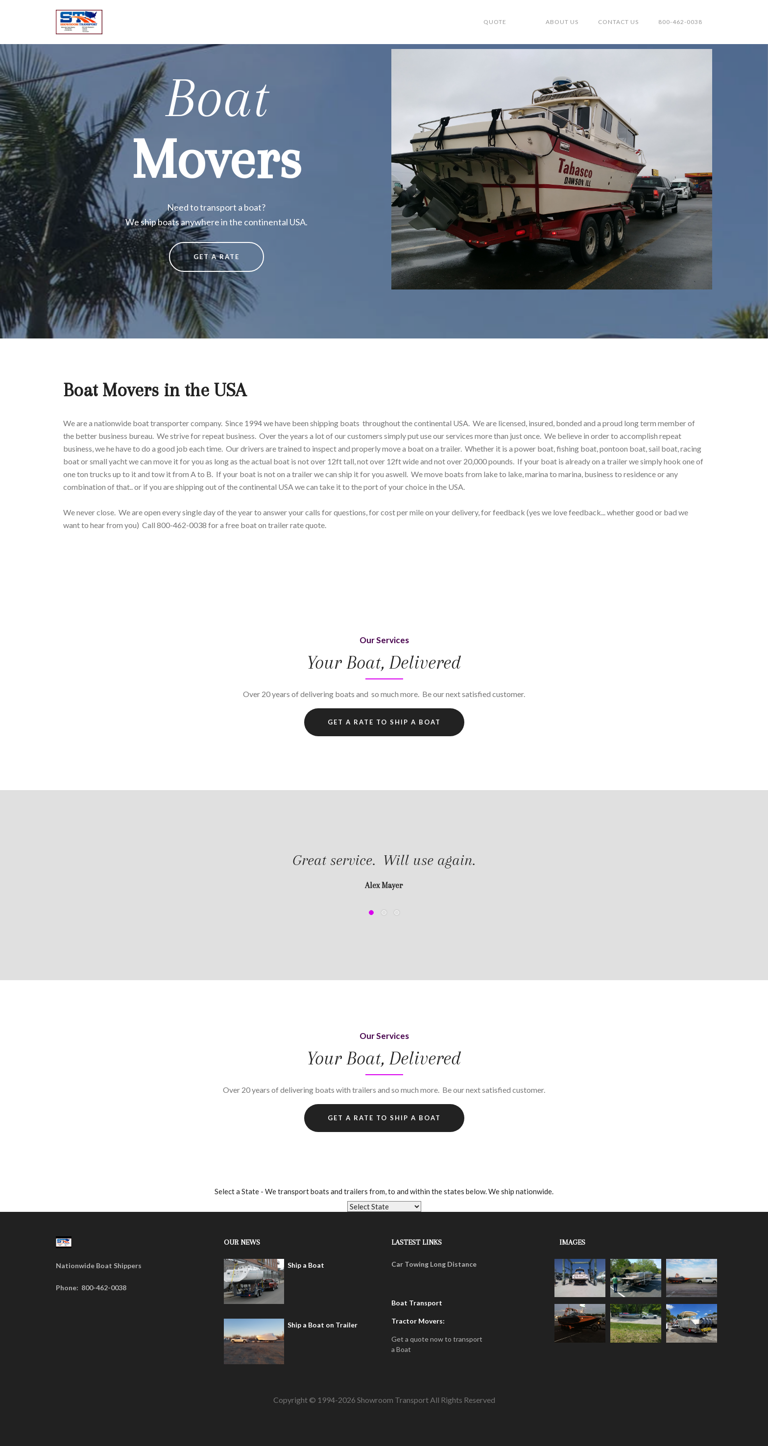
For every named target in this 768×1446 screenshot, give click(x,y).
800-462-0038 (680, 21)
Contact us (618, 21)
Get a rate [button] (216, 257)
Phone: (67, 1287)
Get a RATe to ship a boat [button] (384, 1118)
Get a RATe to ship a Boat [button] (384, 722)
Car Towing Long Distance (434, 1264)
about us (562, 21)
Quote (494, 21)
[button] (75, 897)
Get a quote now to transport (436, 1339)
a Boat (401, 1349)
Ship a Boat (306, 1265)
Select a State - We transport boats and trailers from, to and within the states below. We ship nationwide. (384, 1191)
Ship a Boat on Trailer (323, 1325)
